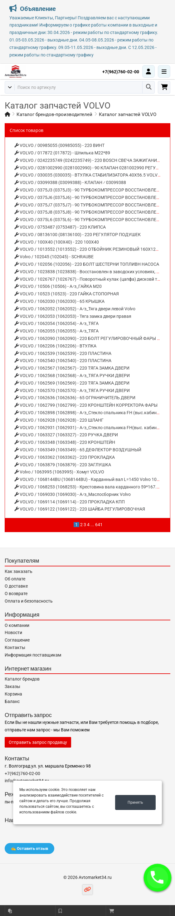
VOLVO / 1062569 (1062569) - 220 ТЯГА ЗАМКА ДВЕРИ (71, 382)
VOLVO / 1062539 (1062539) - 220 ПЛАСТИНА (62, 353)
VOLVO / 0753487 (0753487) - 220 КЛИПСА (60, 227)
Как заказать (18, 571)
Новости (13, 632)
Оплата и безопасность (29, 601)
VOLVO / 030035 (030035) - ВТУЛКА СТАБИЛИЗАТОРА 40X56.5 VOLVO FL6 (91, 174)
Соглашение (17, 639)
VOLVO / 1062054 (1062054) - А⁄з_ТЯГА (56, 323)
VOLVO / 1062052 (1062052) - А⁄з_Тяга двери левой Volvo (74, 308)
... (92, 524)
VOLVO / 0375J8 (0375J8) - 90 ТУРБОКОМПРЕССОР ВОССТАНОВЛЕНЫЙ (90, 212)
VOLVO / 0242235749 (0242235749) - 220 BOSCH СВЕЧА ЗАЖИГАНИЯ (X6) (91, 160)
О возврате (16, 593)
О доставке (16, 586)
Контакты (15, 647)
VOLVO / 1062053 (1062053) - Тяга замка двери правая (72, 316)
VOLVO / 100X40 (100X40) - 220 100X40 (56, 242)
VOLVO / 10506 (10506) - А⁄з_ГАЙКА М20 (58, 286)
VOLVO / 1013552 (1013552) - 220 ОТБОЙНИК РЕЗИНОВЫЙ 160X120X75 (90, 249)
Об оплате (15, 578)
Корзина (13, 693)
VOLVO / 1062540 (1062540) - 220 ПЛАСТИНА (62, 360)
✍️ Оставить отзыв (29, 848)
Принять (135, 802)
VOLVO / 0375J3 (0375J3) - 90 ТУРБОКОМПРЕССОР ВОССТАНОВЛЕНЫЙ (90, 189)
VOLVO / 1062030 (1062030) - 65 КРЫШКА (59, 301)
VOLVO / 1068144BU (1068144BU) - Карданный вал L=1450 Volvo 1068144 (91, 479)
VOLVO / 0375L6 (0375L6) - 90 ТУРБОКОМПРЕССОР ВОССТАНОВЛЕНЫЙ (90, 219)
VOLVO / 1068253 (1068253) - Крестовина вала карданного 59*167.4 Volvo (92, 486)
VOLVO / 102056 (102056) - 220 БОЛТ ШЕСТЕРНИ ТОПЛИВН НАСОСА (86, 264)
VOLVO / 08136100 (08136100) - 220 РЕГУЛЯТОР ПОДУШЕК (77, 234)
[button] (157, 877)
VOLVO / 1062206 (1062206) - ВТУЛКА (55, 345)
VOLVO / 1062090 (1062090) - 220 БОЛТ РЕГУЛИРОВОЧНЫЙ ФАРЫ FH (88, 338)
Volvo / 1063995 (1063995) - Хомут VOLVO (59, 471)
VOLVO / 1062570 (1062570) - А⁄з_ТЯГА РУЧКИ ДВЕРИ (72, 390)
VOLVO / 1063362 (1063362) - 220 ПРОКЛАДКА (64, 457)
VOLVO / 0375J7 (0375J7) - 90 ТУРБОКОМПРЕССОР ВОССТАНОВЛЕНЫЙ (90, 204)
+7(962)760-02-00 (120, 71)
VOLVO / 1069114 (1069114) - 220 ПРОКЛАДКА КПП (69, 501)
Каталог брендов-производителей (54, 114)
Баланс (12, 701)
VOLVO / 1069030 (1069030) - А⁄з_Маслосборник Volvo (72, 494)
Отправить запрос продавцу (38, 742)
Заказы (12, 686)
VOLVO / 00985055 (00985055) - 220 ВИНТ (59, 145)
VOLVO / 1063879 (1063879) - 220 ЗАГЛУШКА (62, 464)
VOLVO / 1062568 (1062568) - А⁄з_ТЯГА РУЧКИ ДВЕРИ (72, 375)
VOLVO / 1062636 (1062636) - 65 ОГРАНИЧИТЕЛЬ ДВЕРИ (74, 397)
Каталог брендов (22, 678)
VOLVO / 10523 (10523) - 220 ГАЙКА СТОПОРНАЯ (66, 293)
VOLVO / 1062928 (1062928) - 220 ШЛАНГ (59, 420)
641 (99, 524)
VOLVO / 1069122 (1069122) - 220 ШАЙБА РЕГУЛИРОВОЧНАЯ (79, 508)
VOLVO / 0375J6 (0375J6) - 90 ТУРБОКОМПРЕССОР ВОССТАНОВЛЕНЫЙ (90, 197)
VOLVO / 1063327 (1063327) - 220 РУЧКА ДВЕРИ (66, 434)
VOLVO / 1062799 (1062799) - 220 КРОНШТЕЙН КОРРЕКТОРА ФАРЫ (86, 405)
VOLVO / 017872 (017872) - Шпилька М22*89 (62, 152)
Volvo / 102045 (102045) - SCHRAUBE (54, 256)
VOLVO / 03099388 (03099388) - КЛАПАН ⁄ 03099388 (70, 182)
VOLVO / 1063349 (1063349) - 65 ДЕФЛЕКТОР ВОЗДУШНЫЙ (77, 449)
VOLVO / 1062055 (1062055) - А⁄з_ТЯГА (56, 330)
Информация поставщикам (33, 654)
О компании (17, 625)
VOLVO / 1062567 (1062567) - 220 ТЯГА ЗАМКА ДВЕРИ (71, 368)
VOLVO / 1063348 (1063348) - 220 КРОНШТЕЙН (64, 442)
